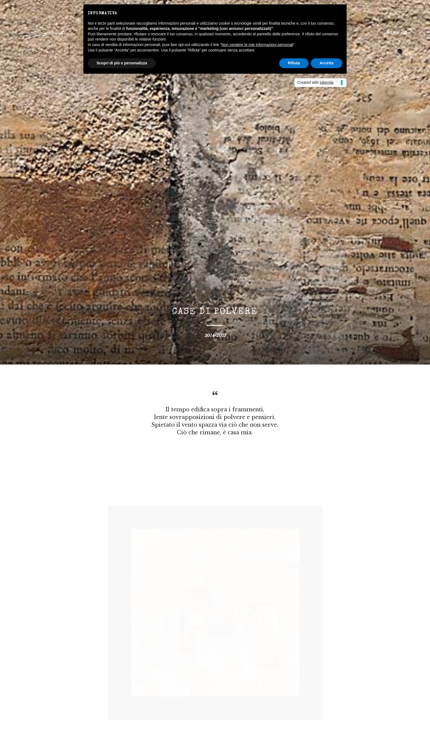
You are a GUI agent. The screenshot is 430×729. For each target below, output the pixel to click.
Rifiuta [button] (294, 63)
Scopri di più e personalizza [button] (122, 63)
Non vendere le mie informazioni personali (257, 44)
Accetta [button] (326, 63)
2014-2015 (215, 335)
